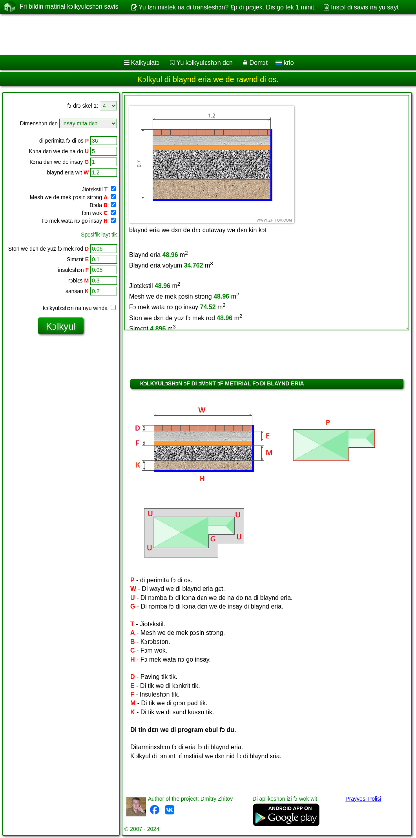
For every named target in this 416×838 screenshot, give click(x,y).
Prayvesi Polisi (363, 799)
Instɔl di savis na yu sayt (365, 7)
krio (285, 62)
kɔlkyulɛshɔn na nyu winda (79, 308)
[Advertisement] (200, 34)
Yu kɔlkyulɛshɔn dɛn (205, 62)
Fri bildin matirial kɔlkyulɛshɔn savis (69, 6)
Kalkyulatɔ (145, 62)
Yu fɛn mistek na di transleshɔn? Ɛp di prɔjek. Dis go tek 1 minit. (227, 7)
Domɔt (259, 62)
